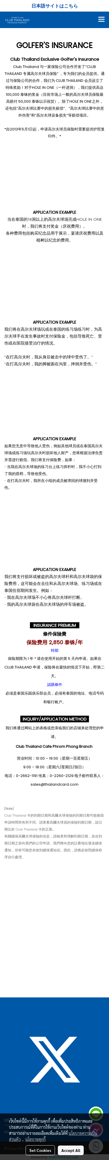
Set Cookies (40, 1150)
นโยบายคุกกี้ (35, 1139)
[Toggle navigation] (101, 19)
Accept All (70, 1150)
